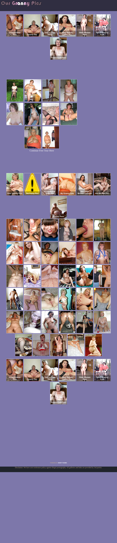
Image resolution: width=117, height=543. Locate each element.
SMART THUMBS (62, 462)
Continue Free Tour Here (42, 150)
